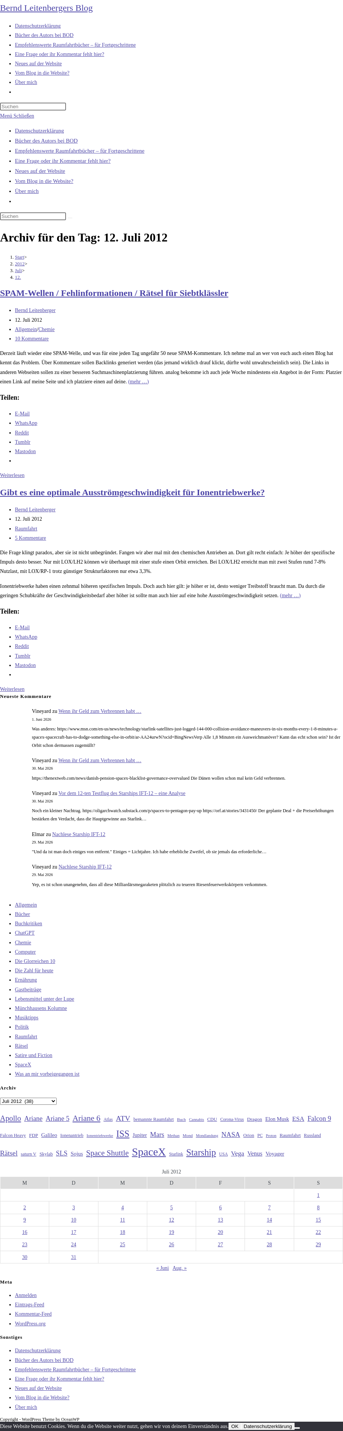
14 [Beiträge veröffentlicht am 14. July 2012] (269, 1220)
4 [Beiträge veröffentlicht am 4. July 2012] (122, 1207)
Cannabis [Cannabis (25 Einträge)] (196, 1119)
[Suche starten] (70, 218)
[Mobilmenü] (17, 116)
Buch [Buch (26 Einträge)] (181, 1119)
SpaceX (23, 1064)
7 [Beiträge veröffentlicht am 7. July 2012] (269, 1207)
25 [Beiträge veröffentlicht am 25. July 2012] (122, 1244)
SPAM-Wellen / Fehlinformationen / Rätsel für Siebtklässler (114, 293)
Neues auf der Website (40, 171)
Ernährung (26, 980)
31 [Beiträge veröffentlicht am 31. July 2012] (73, 1257)
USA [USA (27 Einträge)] (223, 1154)
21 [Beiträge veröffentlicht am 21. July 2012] (269, 1232)
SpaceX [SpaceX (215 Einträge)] (149, 1152)
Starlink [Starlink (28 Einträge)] (176, 1154)
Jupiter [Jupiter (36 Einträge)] (140, 1135)
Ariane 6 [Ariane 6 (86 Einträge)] (87, 1118)
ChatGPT (25, 933)
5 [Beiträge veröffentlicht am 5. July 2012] (171, 1207)
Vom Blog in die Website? (44, 181)
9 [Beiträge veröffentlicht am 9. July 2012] (24, 1220)
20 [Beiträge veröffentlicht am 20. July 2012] (220, 1232)
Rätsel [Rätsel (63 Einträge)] (9, 1153)
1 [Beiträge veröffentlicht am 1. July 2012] (318, 1195)
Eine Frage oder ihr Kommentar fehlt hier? (63, 161)
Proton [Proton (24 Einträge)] (271, 1136)
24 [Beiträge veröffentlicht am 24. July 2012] (73, 1244)
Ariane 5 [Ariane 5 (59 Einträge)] (57, 1118)
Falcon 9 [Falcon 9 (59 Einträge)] (319, 1118)
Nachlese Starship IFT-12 (79, 834)
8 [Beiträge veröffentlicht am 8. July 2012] (318, 1207)
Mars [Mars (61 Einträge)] (157, 1134)
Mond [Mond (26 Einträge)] (188, 1135)
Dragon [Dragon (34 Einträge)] (254, 1119)
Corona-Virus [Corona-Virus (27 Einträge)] (232, 1119)
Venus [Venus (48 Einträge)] (254, 1153)
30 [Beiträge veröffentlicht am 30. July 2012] (24, 1257)
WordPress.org (30, 1323)
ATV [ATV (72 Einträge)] (123, 1118)
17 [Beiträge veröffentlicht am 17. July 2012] (73, 1232)
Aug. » (180, 1268)
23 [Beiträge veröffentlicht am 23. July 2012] (24, 1244)
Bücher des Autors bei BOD (46, 141)
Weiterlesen (12, 475)
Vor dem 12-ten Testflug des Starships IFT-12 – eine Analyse (122, 793)
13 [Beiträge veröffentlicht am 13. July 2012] (220, 1220)
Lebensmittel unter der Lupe (44, 999)
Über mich (27, 191)
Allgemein (26, 329)
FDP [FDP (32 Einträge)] (33, 1135)
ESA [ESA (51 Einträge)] (298, 1118)
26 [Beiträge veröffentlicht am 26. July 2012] (171, 1244)
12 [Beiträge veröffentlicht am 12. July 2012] (171, 1220)
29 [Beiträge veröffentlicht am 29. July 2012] (318, 1244)
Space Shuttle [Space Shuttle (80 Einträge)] (107, 1152)
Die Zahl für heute (34, 970)
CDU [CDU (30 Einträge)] (212, 1119)
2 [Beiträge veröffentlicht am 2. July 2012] (24, 1207)
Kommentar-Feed (33, 1314)
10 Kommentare (32, 339)
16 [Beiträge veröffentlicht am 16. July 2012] (24, 1232)
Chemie (46, 329)
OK (234, 1426)
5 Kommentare (30, 538)
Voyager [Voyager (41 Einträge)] (274, 1154)
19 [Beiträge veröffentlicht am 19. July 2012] (171, 1232)
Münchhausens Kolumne (41, 1008)
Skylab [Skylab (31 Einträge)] (46, 1154)
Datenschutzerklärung (39, 131)
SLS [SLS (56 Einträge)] (61, 1153)
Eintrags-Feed (29, 1304)
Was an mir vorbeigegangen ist (47, 1074)
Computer (25, 952)
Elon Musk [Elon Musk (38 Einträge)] (277, 1119)
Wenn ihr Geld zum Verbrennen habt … (100, 711)
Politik (22, 1027)
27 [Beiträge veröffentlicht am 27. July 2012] (220, 1244)
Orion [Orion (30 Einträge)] (248, 1135)
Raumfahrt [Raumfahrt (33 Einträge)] (290, 1135)
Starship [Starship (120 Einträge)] (201, 1152)
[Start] (19, 257)
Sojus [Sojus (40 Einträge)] (76, 1154)
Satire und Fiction (33, 1055)
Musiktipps (26, 1017)
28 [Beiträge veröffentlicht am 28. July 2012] (269, 1244)
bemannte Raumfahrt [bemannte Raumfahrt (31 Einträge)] (153, 1119)
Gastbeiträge (28, 989)
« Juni (162, 1268)
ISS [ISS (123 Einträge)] (122, 1134)
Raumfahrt (26, 528)
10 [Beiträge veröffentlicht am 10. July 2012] (73, 1220)
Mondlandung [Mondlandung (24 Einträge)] (207, 1136)
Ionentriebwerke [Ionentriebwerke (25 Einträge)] (99, 1135)
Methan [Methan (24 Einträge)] (173, 1136)
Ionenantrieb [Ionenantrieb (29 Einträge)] (72, 1135)
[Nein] (297, 1428)
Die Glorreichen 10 (35, 961)
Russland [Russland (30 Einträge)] (312, 1135)
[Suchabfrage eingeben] (33, 106)
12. (18, 277)
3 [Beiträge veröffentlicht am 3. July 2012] (73, 1207)
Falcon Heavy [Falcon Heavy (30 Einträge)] (13, 1135)
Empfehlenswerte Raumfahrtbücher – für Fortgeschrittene (79, 151)
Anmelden (26, 1295)
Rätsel (21, 1046)
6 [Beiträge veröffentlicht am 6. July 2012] (220, 1207)
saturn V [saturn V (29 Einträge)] (29, 1154)
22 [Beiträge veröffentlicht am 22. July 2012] (318, 1232)
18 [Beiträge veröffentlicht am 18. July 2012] (122, 1232)
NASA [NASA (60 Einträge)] (230, 1134)
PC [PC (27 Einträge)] (259, 1135)
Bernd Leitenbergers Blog (46, 8)
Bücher (22, 914)
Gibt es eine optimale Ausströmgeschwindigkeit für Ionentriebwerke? (132, 492)
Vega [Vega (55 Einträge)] (237, 1153)
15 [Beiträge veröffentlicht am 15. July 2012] (318, 1220)
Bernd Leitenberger (35, 310)
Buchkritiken (28, 923)
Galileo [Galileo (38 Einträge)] (49, 1135)
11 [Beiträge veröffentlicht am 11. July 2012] (122, 1220)
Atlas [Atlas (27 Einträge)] (108, 1119)
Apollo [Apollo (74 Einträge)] (10, 1118)
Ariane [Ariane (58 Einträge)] (33, 1118)
